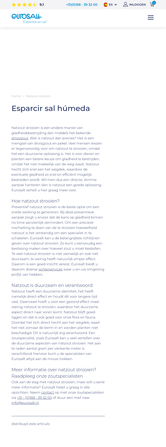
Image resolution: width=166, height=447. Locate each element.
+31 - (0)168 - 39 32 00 (34, 398)
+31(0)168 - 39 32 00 (81, 5)
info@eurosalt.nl (25, 403)
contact (47, 392)
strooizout (20, 138)
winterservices (50, 269)
